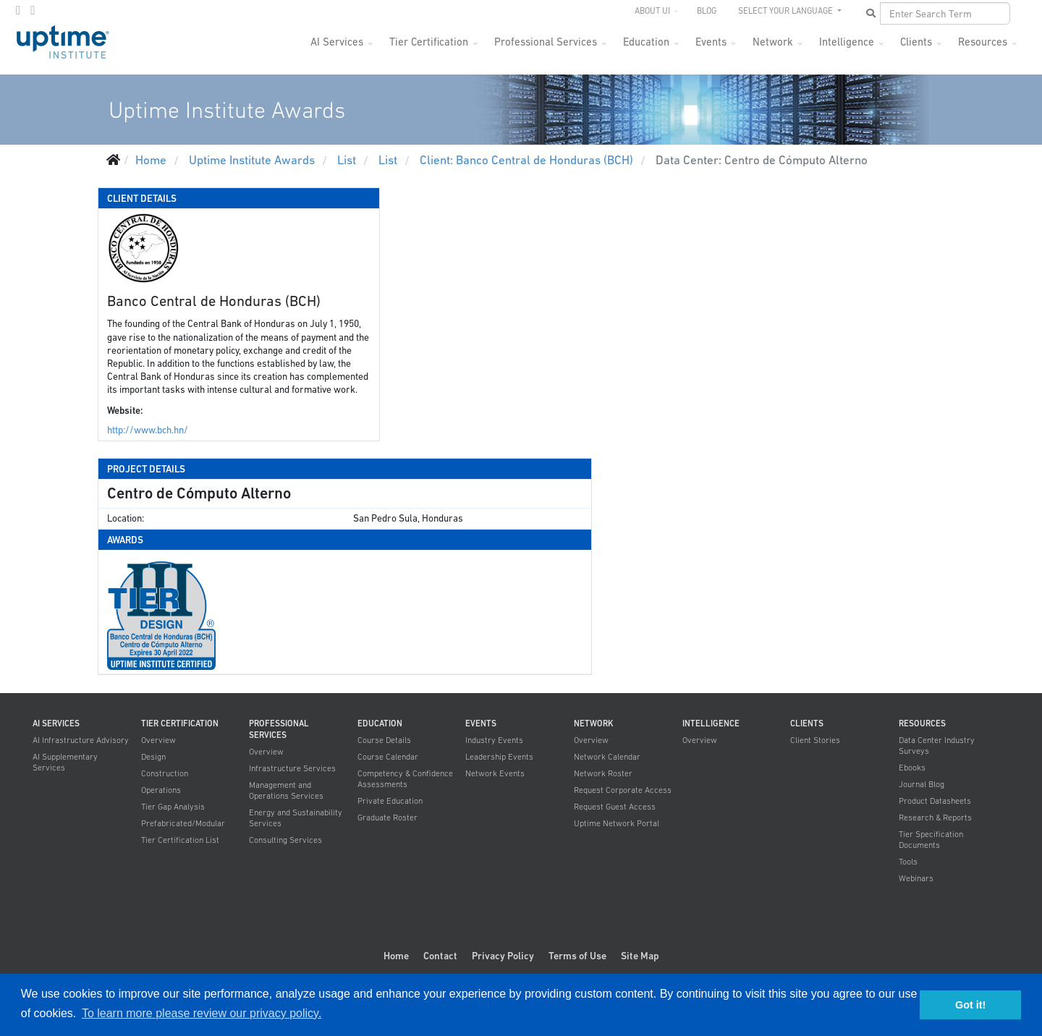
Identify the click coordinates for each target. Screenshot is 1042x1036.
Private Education (390, 801)
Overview (158, 740)
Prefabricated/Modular (183, 823)
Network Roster (603, 773)
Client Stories (815, 740)
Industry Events (494, 740)
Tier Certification (428, 41)
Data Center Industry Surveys (937, 745)
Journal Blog (921, 784)
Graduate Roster (387, 817)
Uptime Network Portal (616, 823)
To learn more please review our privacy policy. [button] (201, 1013)
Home (396, 955)
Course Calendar (387, 757)
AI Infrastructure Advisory (81, 740)
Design (153, 757)
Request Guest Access (615, 807)
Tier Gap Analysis (173, 807)
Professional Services (545, 41)
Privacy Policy (503, 955)
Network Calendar (607, 757)
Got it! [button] (970, 1005)
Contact (440, 955)
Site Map (640, 955)
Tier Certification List (180, 840)
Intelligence (846, 41)
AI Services (336, 41)
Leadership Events (499, 757)
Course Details (384, 740)
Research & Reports (935, 817)
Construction (164, 773)
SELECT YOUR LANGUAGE (786, 11)
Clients (916, 41)
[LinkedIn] (32, 10)
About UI (652, 11)
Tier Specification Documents (931, 839)
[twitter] (18, 10)
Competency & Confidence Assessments (405, 778)
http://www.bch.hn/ (147, 430)
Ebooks (912, 768)
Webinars (916, 878)
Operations (161, 790)
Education (646, 41)
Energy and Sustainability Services (295, 817)
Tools (908, 862)
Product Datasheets (935, 801)
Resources (982, 41)
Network (773, 41)
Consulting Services (285, 840)
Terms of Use (577, 955)
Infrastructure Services (292, 768)
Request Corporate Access (623, 790)
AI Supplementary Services (65, 762)
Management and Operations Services (286, 790)
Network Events (495, 773)
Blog (706, 11)
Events (711, 41)
